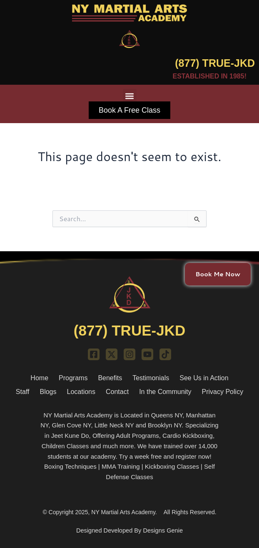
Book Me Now (217, 273)
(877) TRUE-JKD (215, 63)
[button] (130, 96)
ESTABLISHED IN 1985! (209, 76)
